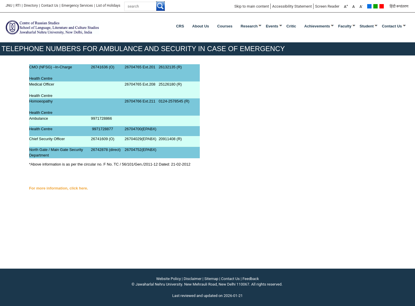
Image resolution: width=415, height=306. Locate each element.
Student (367, 26)
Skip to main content (251, 6)
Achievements (317, 26)
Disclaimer (193, 279)
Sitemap (211, 279)
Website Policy (168, 279)
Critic (291, 26)
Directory (31, 6)
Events (272, 26)
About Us (200, 26)
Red (381, 6)
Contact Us (49, 6)
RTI (17, 6)
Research (249, 26)
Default (369, 6)
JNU (9, 6)
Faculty (344, 26)
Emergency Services (77, 6)
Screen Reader (327, 6)
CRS (180, 26)
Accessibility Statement (292, 6)
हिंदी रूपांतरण (399, 6)
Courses (224, 26)
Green (375, 6)
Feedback (251, 279)
